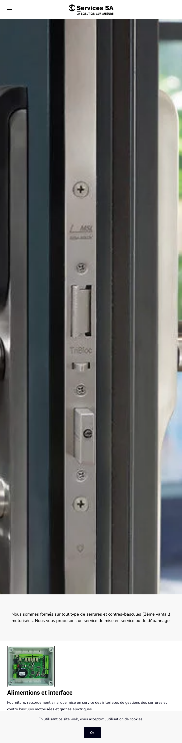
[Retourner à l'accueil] (91, 9)
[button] (9, 9)
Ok (92, 732)
